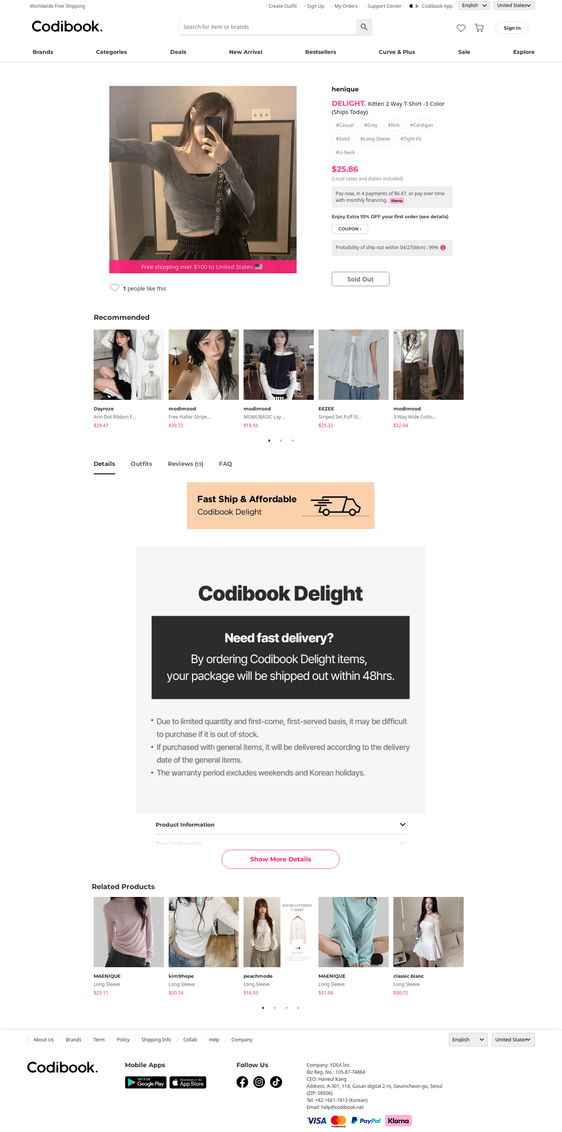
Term (99, 1039)
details (104, 463)
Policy (123, 1039)
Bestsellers (320, 51)
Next (474, 380)
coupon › (349, 229)
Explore (524, 51)
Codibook (67, 26)
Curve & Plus (397, 51)
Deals (178, 51)
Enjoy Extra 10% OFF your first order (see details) (390, 216)
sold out (360, 279)
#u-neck (345, 152)
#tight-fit (411, 138)
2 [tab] (281, 440)
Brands (43, 51)
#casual (345, 125)
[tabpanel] (131, 380)
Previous (88, 380)
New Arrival (245, 51)
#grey (370, 125)
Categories (111, 51)
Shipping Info (156, 1039)
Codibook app (437, 6)
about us (44, 1039)
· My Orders (344, 6)
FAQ (225, 463)
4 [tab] (298, 1008)
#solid (343, 138)
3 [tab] (293, 440)
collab (190, 1039)
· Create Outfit (281, 6)
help (214, 1039)
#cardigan (421, 125)
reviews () (185, 463)
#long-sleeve (375, 138)
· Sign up (314, 6)
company (242, 1039)
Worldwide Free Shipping (57, 6)
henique (345, 89)
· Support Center (383, 6)
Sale (464, 51)
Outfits (141, 463)
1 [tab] (269, 440)
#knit (394, 125)
